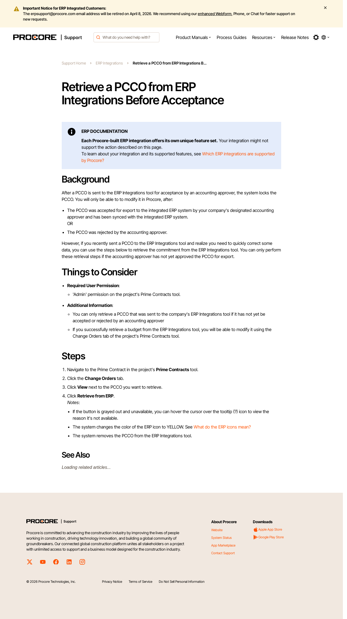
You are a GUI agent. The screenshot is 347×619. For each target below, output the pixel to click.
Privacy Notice (112, 581)
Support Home (74, 63)
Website (216, 530)
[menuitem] (193, 37)
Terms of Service (140, 581)
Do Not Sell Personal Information (181, 581)
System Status (221, 538)
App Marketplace (223, 545)
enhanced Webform (215, 13)
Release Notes (295, 37)
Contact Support (223, 553)
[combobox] (126, 37)
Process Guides (232, 37)
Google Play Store (268, 537)
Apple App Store (267, 529)
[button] (193, 37)
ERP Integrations (109, 63)
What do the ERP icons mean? (222, 427)
